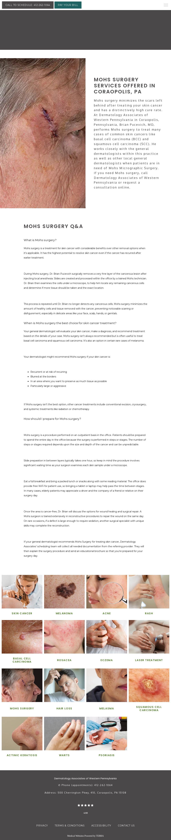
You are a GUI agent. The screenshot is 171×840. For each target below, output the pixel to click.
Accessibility (101, 825)
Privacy (42, 825)
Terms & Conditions (70, 825)
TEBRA (100, 836)
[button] (166, 5)
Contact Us (126, 825)
